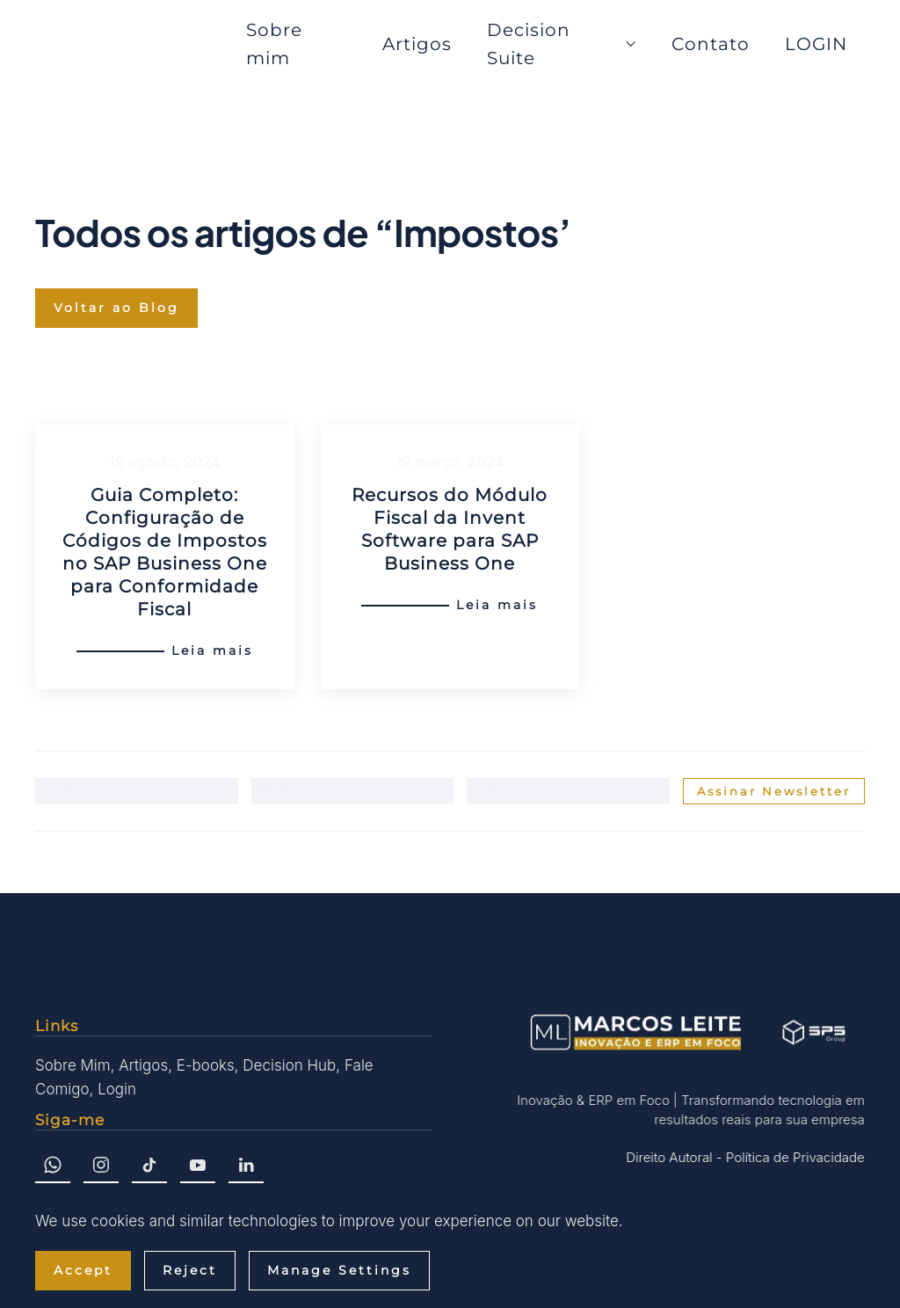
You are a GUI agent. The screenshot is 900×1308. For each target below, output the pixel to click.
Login (115, 1089)
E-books (204, 1065)
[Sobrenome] (352, 791)
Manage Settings (339, 1270)
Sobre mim (274, 44)
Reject (190, 1270)
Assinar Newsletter (774, 791)
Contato (710, 43)
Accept (83, 1270)
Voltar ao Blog (116, 308)
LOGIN (816, 43)
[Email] (568, 791)
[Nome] (136, 791)
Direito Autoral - (672, 1157)
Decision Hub (287, 1065)
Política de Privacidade (792, 1157)
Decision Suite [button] (561, 44)
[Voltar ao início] (132, 44)
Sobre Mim (71, 1065)
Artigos (417, 43)
